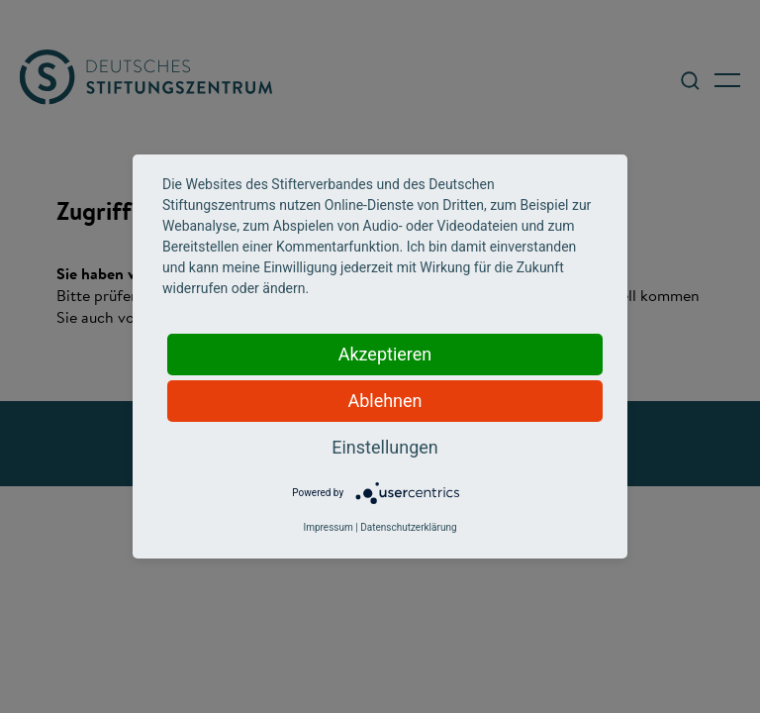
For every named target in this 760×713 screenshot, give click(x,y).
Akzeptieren (385, 354)
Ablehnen (384, 400)
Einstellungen (384, 447)
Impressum (327, 527)
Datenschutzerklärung (408, 527)
